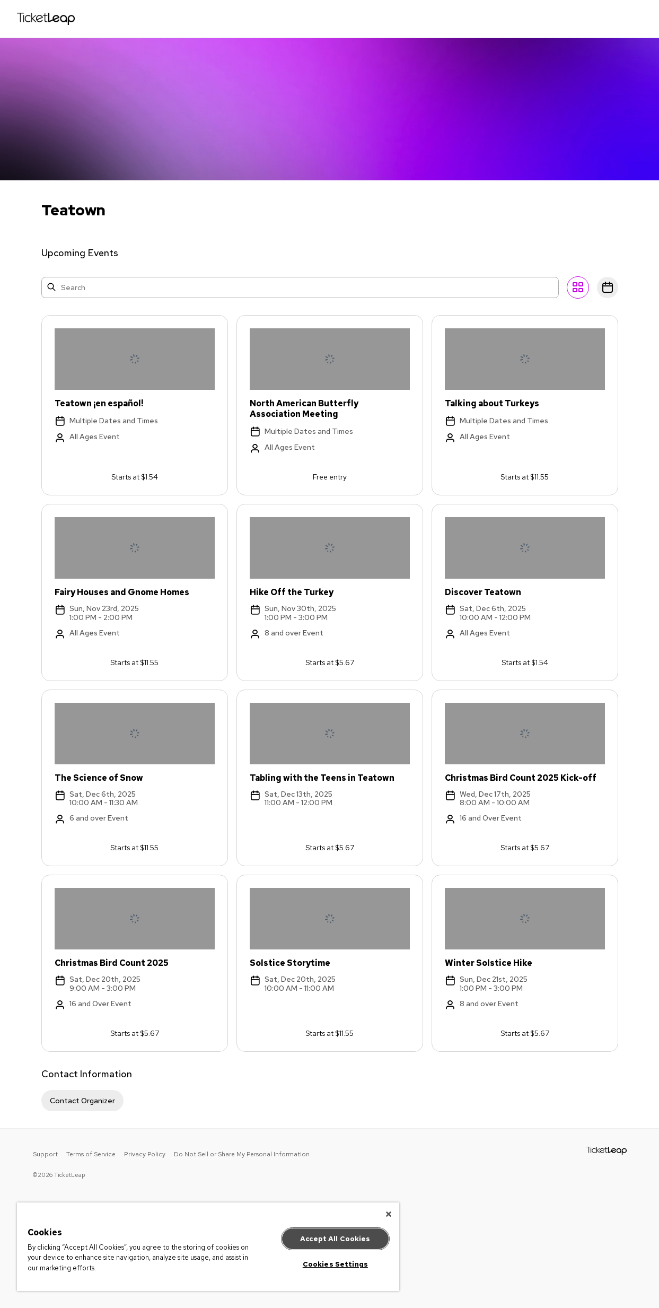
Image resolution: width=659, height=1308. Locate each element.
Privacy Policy (144, 1154)
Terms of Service (91, 1154)
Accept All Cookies (335, 1238)
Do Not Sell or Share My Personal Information (242, 1154)
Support (45, 1154)
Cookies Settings (335, 1264)
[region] (208, 1246)
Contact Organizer (82, 1100)
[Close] (388, 1214)
